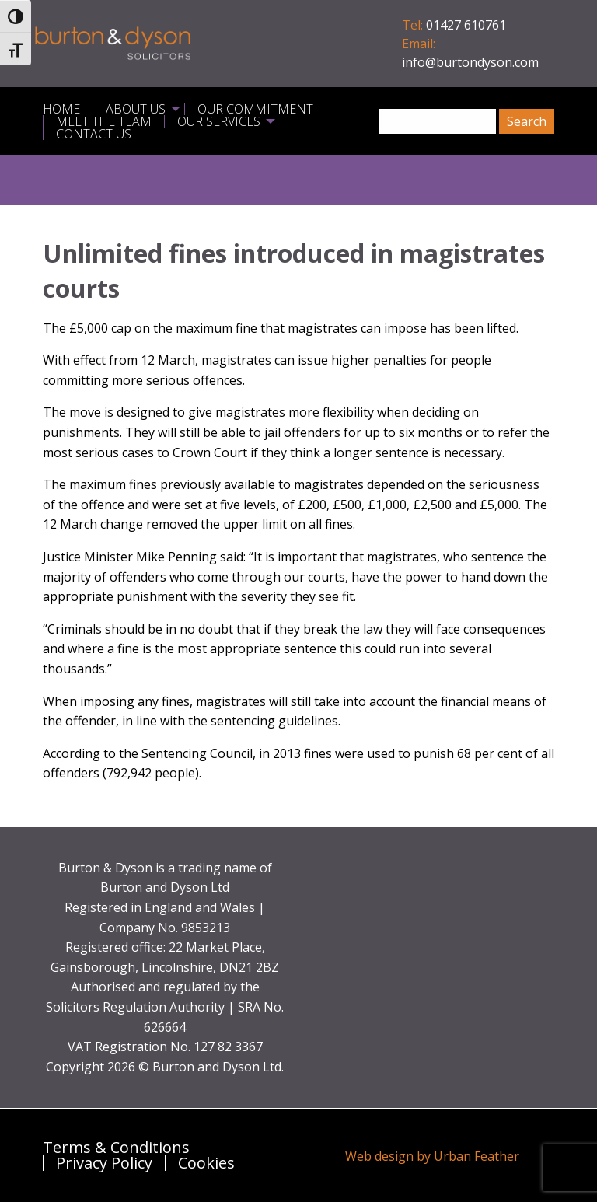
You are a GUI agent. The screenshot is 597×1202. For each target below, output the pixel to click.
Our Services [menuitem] (218, 121)
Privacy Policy (104, 1163)
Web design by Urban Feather (432, 1156)
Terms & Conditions (116, 1147)
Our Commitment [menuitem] (255, 109)
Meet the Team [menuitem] (104, 121)
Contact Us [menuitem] (93, 134)
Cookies (206, 1163)
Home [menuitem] (61, 109)
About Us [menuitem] (136, 109)
